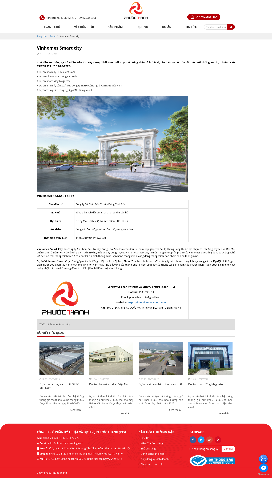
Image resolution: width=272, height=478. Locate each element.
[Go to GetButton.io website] (263, 474)
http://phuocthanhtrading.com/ (146, 302)
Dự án (166, 27)
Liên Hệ (144, 438)
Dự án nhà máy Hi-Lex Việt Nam (56, 72)
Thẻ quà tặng (148, 448)
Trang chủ (52, 27)
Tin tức (191, 27)
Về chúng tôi (84, 27)
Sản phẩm (115, 27)
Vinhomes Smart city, (59, 324)
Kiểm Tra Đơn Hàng (151, 443)
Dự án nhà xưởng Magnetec (53, 81)
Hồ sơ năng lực (204, 17)
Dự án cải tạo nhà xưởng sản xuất (57, 76)
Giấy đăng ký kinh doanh (154, 459)
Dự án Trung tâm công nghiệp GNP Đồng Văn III (65, 90)
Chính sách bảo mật (151, 464)
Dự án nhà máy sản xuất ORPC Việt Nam (59, 386)
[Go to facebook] (263, 467)
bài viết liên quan (51, 333)
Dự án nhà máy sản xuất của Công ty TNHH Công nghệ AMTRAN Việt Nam (79, 85)
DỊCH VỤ (142, 27)
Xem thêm (76, 410)
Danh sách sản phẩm (152, 453)
